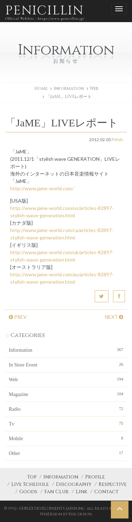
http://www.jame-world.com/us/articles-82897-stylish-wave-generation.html (62, 211)
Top (31, 477)
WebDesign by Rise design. (66, 514)
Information (66, 349)
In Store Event (66, 364)
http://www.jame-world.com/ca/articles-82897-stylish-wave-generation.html (61, 233)
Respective (113, 484)
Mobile (66, 438)
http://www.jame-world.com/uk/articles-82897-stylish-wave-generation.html (62, 256)
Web (94, 88)
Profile (95, 477)
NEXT (114, 317)
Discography (74, 484)
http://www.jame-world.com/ (42, 188)
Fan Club (56, 491)
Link (81, 491)
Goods (28, 491)
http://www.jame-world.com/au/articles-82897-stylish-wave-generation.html (62, 278)
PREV (18, 317)
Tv (66, 423)
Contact (106, 491)
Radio (66, 408)
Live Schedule (30, 484)
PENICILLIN (44, 12)
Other (66, 453)
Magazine (66, 394)
